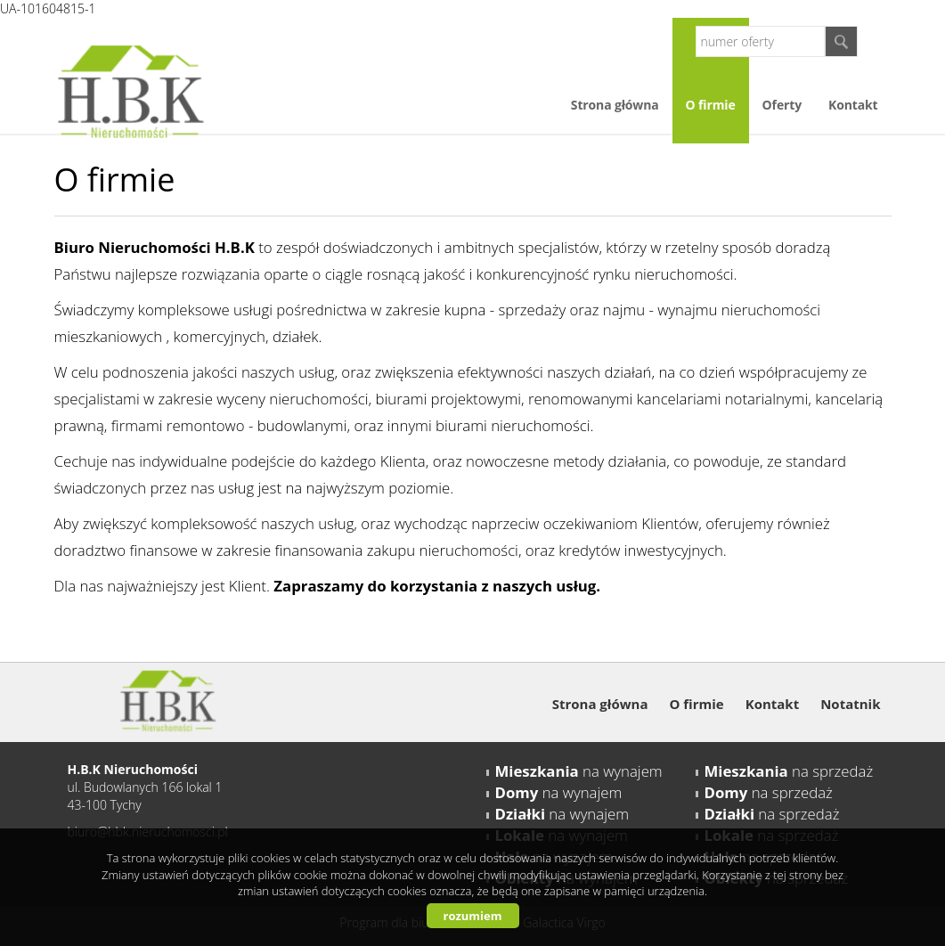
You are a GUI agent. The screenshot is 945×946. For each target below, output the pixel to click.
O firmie (711, 104)
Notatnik (850, 704)
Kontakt (852, 104)
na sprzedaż (789, 771)
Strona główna (615, 104)
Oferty (782, 104)
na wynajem (579, 771)
